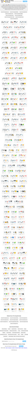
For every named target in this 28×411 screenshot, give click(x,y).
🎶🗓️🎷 (5, 237)
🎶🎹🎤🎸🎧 (18, 201)
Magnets (4, 332)
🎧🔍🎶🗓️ (21, 114)
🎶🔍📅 (6, 227)
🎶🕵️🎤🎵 (7, 232)
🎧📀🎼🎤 (6, 114)
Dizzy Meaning (9, 332)
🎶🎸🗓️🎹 (8, 201)
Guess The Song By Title (14, 18)
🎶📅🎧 (21, 212)
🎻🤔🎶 (5, 273)
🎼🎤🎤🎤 (14, 273)
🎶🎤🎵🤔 (14, 176)
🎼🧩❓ (6, 294)
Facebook (9, 347)
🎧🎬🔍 (5, 88)
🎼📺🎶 (14, 283)
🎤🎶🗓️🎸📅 (18, 63)
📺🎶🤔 (6, 309)
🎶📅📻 (6, 217)
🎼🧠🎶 (12, 289)
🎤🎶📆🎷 (4, 58)
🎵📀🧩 (14, 155)
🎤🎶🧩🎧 (18, 68)
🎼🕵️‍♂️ (6, 289)
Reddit (19, 347)
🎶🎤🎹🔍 (4, 181)
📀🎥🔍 (14, 294)
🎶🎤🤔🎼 (5, 191)
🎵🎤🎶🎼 (23, 22)
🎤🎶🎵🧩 (23, 47)
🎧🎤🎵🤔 (22, 78)
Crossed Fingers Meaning (16, 332)
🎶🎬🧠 (14, 196)
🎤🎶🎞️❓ (22, 42)
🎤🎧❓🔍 (13, 32)
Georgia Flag (5, 336)
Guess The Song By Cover (9, 13)
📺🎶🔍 (21, 304)
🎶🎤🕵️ (5, 186)
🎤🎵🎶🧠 (5, 37)
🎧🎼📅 (6, 109)
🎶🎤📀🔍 (23, 181)
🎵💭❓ (24, 150)
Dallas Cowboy (23, 332)
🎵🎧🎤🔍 (5, 130)
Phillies (22, 334)
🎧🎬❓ (13, 88)
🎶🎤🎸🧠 (23, 176)
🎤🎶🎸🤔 (5, 53)
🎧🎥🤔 (23, 83)
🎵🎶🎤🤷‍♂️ (8, 140)
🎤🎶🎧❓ (14, 47)
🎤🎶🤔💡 (9, 68)
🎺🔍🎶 (21, 268)
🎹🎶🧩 (22, 263)
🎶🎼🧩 (14, 212)
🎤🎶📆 (23, 53)
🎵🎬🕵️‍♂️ (23, 130)
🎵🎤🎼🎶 (14, 119)
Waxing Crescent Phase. (13, 330)
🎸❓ (24, 258)
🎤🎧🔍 (5, 32)
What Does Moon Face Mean (12, 334)
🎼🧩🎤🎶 (20, 289)
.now (2, 1)
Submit (24, 341)
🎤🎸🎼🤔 (19, 73)
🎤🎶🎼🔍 (14, 53)
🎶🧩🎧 (7, 248)
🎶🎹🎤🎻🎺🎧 (9, 206)
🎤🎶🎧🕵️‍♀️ (4, 47)
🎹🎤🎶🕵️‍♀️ (6, 263)
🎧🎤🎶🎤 (4, 22)
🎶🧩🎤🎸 (21, 242)
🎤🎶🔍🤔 (23, 58)
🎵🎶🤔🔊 (7, 145)
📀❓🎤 (5, 299)
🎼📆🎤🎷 (5, 283)
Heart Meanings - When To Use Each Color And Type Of (17, 336)
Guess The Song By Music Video (13, 321)
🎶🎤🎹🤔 (14, 181)
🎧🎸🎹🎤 (14, 22)
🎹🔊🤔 (6, 268)
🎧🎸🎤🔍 (23, 104)
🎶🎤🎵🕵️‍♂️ (4, 176)
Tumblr (22, 347)
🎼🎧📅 (21, 278)
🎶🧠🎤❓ (21, 237)
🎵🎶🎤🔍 (19, 135)
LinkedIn (13, 347)
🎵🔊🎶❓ (14, 160)
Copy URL (21, 346)
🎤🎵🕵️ (23, 37)
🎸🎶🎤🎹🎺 (22, 253)
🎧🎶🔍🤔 (4, 104)
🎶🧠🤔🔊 (6, 242)
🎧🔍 (14, 114)
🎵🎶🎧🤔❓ (18, 140)
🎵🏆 (22, 145)
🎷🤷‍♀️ (21, 248)
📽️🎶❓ (14, 309)
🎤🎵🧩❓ (13, 42)
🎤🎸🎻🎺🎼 (9, 73)
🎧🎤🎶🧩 (5, 83)
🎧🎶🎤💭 (22, 94)
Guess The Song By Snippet (19, 13)
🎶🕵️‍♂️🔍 (21, 232)
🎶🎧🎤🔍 (5, 196)
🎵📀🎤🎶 (5, 155)
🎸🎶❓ (12, 258)
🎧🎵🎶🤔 (5, 94)
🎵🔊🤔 (22, 160)
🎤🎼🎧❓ (5, 78)
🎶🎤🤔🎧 (21, 186)
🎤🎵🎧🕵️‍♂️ (22, 32)
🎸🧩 (18, 258)
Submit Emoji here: (5, 341)
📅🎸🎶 (22, 299)
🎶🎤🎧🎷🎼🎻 (20, 171)
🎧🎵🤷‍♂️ (14, 94)
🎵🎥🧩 (21, 124)
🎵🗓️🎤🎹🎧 (21, 165)
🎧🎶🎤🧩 (4, 99)
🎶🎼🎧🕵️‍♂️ (20, 206)
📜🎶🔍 (14, 304)
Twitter (7, 347)
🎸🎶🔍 (4, 258)
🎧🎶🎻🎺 (14, 99)
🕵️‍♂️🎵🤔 (21, 309)
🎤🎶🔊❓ (14, 58)
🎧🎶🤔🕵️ (14, 104)
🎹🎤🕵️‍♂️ (15, 263)
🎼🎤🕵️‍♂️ (22, 273)
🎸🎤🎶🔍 (4, 253)
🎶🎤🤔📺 (14, 191)
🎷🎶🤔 (15, 248)
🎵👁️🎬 (4, 150)
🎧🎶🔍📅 (23, 99)
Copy (4, 34)
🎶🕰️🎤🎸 (20, 227)
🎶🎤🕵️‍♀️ (13, 186)
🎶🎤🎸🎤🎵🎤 (19, 27)
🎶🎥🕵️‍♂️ (23, 191)
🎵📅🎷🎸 (22, 155)
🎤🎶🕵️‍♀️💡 (8, 63)
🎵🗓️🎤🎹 (11, 165)
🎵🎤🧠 (14, 124)
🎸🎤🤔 (13, 253)
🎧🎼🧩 (14, 109)
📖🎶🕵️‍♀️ (6, 304)
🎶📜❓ (21, 217)
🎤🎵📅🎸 (14, 37)
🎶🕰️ (13, 227)
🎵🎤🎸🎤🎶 (7, 27)
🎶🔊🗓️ (13, 222)
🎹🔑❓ (14, 268)
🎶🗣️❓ (13, 237)
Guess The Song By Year (18, 15)
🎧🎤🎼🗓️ (14, 83)
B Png (19, 330)
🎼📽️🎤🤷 (22, 283)
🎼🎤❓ (14, 278)
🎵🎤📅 (23, 119)
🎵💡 (17, 150)
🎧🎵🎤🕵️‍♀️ (21, 88)
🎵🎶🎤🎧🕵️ (9, 135)
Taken (19, 334)
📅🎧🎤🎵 (14, 299)
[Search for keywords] (18, 1)
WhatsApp (25, 347)
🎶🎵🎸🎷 (22, 196)
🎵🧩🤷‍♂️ (10, 171)
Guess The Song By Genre (10, 15)
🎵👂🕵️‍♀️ (11, 150)
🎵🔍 (4, 165)
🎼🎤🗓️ (6, 278)
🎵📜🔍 (5, 160)
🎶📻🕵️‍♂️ (5, 222)
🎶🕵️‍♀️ (15, 232)
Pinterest (16, 347)
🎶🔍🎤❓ (21, 222)
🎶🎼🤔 (6, 212)
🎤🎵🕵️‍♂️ (5, 42)
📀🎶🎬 (21, 294)
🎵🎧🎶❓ (14, 130)
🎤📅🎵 (14, 78)
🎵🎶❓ (15, 145)
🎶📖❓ (14, 217)
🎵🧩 (4, 171)
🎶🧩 (14, 242)
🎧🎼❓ (21, 109)
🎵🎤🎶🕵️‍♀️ (5, 119)
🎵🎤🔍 (6, 124)
